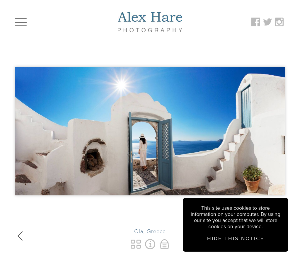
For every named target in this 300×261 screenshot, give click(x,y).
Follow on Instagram (279, 22)
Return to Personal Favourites (136, 244)
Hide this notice (235, 239)
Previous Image (20, 236)
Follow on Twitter (267, 22)
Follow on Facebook (255, 22)
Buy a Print (164, 244)
